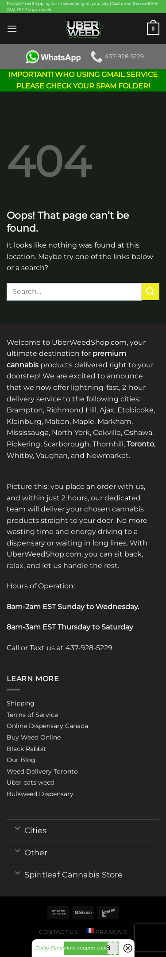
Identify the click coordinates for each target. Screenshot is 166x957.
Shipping (21, 703)
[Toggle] (17, 827)
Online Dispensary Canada (47, 726)
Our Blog (21, 760)
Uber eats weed (30, 782)
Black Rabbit (26, 749)
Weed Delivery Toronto (42, 771)
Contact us (58, 932)
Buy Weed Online (34, 737)
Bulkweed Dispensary (40, 794)
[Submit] (150, 291)
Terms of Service (32, 715)
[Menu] (12, 28)
